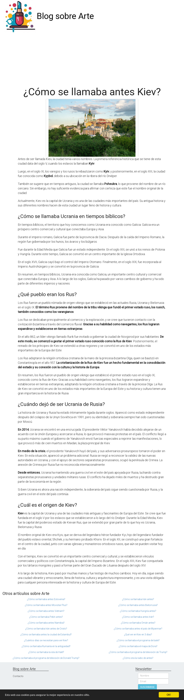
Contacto (18, 676)
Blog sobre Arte (65, 16)
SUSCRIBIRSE (147, 687)
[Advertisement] (92, 57)
